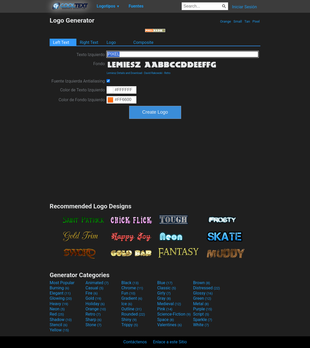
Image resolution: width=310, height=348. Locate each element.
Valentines (169, 324)
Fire (91, 293)
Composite (143, 42)
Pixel (256, 21)
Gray (164, 298)
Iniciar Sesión (244, 6)
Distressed (206, 287)
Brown (201, 282)
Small (238, 21)
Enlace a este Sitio (170, 341)
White (201, 324)
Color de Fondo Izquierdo (81, 99)
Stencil (58, 324)
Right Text (89, 42)
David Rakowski (153, 73)
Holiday (95, 303)
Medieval (169, 303)
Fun (128, 293)
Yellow (59, 329)
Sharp (93, 319)
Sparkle (202, 319)
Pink (165, 308)
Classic (166, 287)
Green (202, 298)
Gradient (131, 298)
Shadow (61, 319)
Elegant (60, 293)
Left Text (61, 42)
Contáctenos (135, 341)
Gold (93, 298)
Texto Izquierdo (90, 54)
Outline (131, 308)
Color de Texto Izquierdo (82, 89)
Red (57, 314)
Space (165, 319)
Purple (202, 308)
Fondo (99, 63)
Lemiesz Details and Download (124, 73)
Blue (165, 282)
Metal (201, 303)
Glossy (203, 293)
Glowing (61, 298)
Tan (247, 21)
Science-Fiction (174, 314)
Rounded (133, 314)
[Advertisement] (24, 94)
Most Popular (62, 282)
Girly (164, 293)
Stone (93, 324)
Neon (57, 308)
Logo (111, 42)
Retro (167, 73)
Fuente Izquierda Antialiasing (78, 81)
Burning (59, 287)
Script (201, 314)
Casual (94, 287)
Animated (97, 282)
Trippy (129, 324)
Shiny (129, 319)
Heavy (59, 303)
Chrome (132, 287)
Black (130, 282)
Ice (126, 303)
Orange (225, 21)
